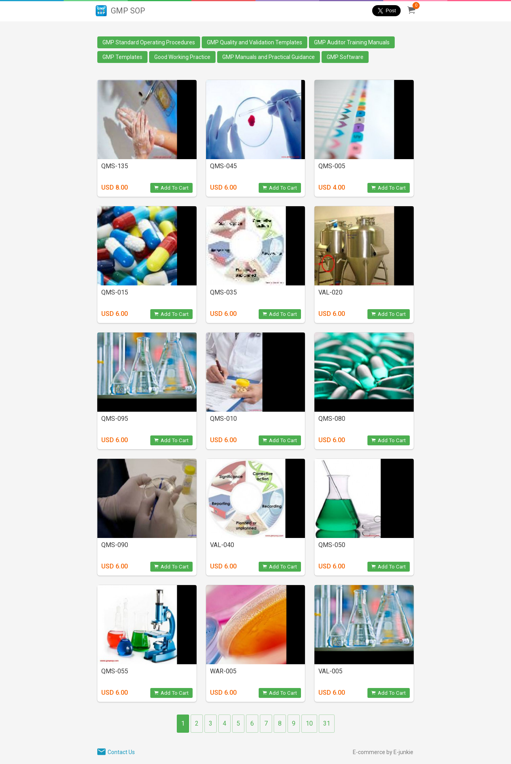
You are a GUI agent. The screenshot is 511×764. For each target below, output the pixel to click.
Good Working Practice (182, 57)
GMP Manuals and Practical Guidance (268, 57)
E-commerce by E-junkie (383, 752)
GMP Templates (122, 57)
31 (326, 723)
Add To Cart (171, 188)
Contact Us (121, 752)
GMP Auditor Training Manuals (352, 42)
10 (309, 723)
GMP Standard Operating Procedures (148, 42)
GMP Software (345, 57)
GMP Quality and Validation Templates (254, 42)
